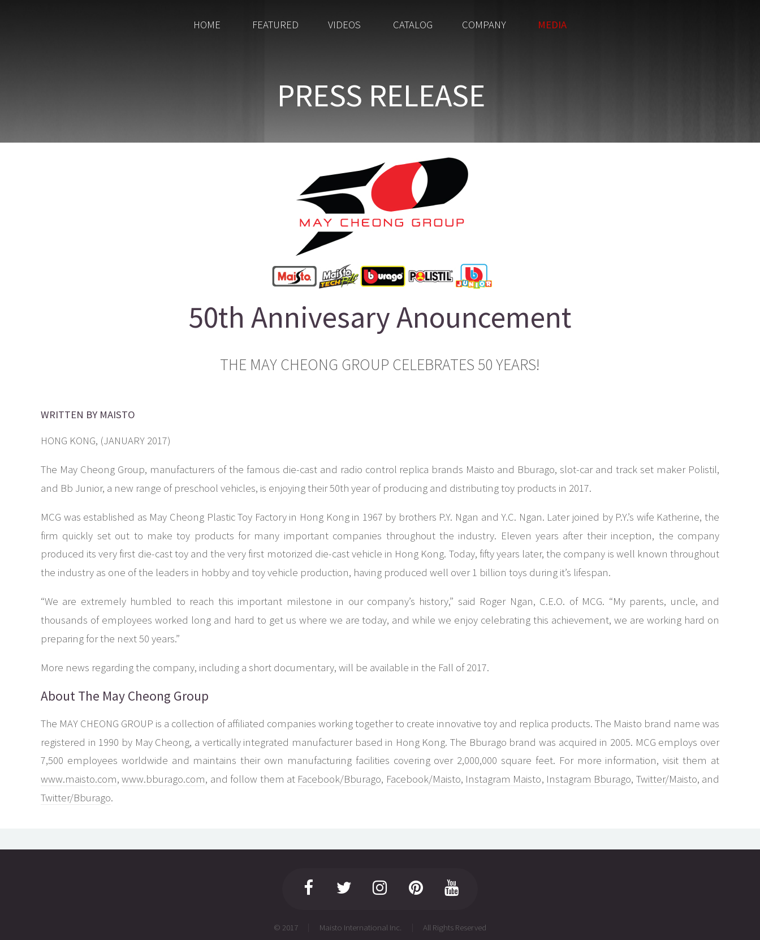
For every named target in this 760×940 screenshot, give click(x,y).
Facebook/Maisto (423, 779)
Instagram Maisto (503, 779)
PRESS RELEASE (381, 95)
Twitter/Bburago (76, 797)
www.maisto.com (79, 779)
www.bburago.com (163, 779)
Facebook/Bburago (339, 779)
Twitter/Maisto (666, 779)
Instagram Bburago (588, 779)
